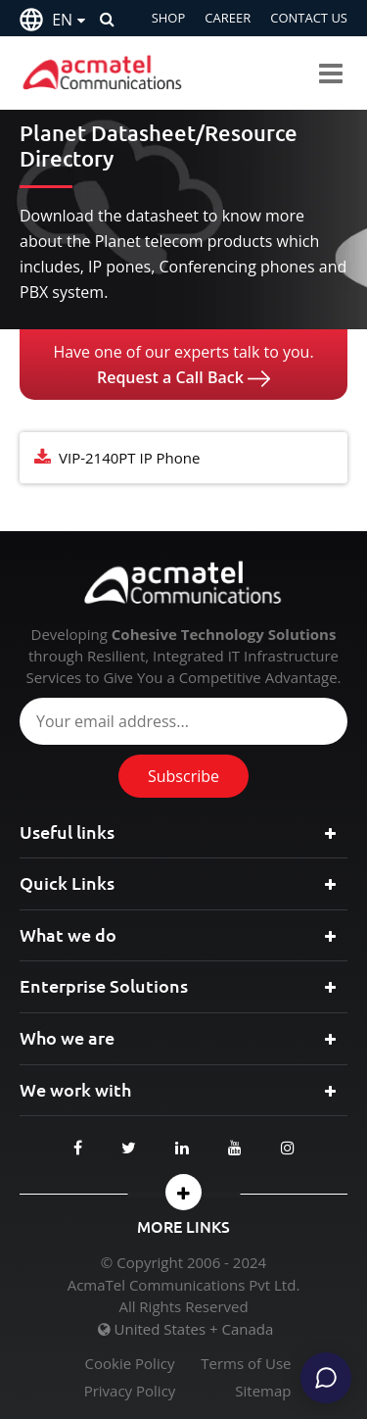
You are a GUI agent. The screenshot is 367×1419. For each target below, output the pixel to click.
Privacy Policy (130, 1391)
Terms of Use (246, 1363)
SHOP (169, 17)
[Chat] (325, 1377)
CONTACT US (308, 17)
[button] (183, 1192)
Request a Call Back (183, 377)
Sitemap (263, 1391)
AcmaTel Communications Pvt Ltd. (184, 1285)
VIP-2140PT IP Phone (129, 457)
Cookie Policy (130, 1363)
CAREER (228, 17)
